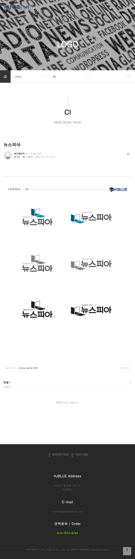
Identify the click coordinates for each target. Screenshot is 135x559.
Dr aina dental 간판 (28, 367)
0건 (17, 156)
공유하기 (126, 76)
